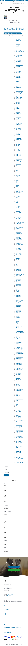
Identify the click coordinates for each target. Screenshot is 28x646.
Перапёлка (17, 88)
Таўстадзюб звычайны (19, 435)
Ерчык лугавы (18, 333)
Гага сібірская (18, 72)
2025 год (18, 27)
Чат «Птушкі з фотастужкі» (8, 614)
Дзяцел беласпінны (19, 297)
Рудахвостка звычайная (20, 332)
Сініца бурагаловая (19, 381)
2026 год (15, 27)
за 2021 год (5, 526)
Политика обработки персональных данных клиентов (12, 627)
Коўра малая (18, 94)
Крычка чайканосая (19, 245)
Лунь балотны (18, 133)
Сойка (17, 400)
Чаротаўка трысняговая (19, 353)
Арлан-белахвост (18, 128)
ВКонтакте (5, 606)
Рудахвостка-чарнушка (19, 331)
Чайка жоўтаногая (19, 239)
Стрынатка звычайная (19, 437)
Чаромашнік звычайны (19, 431)
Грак (16, 405)
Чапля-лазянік (18, 108)
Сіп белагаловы (18, 129)
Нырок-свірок (18, 76)
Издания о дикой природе (8, 632)
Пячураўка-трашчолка (19, 365)
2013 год (18, 29)
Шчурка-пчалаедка (19, 285)
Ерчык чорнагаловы (19, 334)
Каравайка (17, 120)
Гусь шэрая (17, 45)
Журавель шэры (18, 169)
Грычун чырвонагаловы (19, 399)
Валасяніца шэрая (18, 373)
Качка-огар (17, 52)
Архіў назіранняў (6, 508)
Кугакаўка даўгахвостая (20, 274)
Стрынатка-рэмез (18, 451)
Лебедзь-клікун (18, 40)
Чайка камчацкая (18, 242)
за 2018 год (5, 496)
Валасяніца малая (18, 374)
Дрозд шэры (18, 343)
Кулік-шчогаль (18, 208)
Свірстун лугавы (18, 312)
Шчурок (17, 433)
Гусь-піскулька (18, 44)
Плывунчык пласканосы (20, 222)
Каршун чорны (18, 125)
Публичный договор (7, 628)
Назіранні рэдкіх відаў (6, 507)
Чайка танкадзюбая (19, 233)
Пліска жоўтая (18, 316)
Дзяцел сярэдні (18, 296)
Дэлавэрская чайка (19, 459)
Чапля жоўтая (18, 112)
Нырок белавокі (18, 67)
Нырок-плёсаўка (18, 70)
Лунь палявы (18, 134)
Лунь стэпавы (18, 135)
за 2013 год (5, 502)
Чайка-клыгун (18, 237)
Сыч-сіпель (17, 271)
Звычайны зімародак (19, 284)
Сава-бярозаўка (18, 270)
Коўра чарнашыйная (19, 99)
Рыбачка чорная (18, 253)
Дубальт (17, 201)
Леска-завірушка (18, 359)
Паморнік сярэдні (18, 223)
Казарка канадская (19, 47)
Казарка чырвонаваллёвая (20, 51)
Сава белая (17, 268)
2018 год (22, 28)
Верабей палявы (18, 412)
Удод (16, 287)
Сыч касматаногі (18, 279)
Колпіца (17, 122)
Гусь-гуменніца (18, 41)
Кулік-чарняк (18, 213)
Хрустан (17, 181)
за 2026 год (5, 486)
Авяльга (17, 394)
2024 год (22, 27)
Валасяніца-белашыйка (19, 375)
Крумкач (17, 407)
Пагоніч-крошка (18, 164)
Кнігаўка (17, 186)
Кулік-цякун (17, 214)
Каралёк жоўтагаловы (19, 370)
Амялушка (17, 321)
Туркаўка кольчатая (19, 260)
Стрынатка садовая (19, 438)
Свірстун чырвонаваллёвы (20, 313)
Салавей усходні (18, 328)
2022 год (8, 28)
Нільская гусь (18, 454)
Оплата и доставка (7, 630)
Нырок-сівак (18, 66)
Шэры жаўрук (18, 453)
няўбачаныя (5, 537)
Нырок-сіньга (18, 75)
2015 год (11, 29)
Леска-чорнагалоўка (19, 363)
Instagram (5, 608)
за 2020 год (5, 527)
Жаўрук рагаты (18, 305)
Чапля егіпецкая (18, 113)
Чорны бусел (18, 118)
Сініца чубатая (18, 384)
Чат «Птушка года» (7, 616)
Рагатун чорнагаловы (19, 227)
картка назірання (6, 551)
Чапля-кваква (18, 109)
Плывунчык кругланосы (19, 219)
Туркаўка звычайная (19, 261)
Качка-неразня (18, 57)
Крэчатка (17, 185)
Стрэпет (17, 170)
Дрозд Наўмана (18, 338)
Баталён (17, 197)
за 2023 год (5, 490)
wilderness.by (6, 587)
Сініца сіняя (17, 386)
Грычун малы (18, 395)
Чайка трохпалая (18, 243)
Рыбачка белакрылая (19, 254)
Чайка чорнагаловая (19, 229)
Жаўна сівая (17, 290)
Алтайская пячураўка (19, 462)
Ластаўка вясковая (19, 307)
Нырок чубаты (18, 68)
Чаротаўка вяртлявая (19, 348)
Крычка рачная (18, 248)
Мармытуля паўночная (19, 357)
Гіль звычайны (18, 432)
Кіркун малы (18, 190)
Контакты (5, 625)
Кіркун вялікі (18, 195)
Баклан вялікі (18, 102)
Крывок (17, 172)
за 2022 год (5, 491)
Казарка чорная (18, 50)
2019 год (18, 28)
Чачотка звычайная (19, 425)
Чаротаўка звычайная (19, 349)
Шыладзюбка (18, 175)
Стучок (17, 198)
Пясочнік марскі (18, 193)
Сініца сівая (17, 380)
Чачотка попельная (19, 426)
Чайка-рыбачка (18, 232)
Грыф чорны (18, 130)
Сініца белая (18, 388)
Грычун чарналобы (19, 396)
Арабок (17, 82)
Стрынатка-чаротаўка (19, 442)
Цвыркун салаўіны (19, 347)
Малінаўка (17, 327)
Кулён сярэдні (18, 206)
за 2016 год (5, 532)
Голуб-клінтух (18, 258)
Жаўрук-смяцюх (18, 301)
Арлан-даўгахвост (19, 456)
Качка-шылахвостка (19, 61)
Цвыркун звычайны (19, 344)
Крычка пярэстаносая (19, 244)
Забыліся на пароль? (14, 480)
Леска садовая (18, 362)
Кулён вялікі (17, 207)
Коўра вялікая (18, 96)
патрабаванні (5, 552)
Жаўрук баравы (18, 302)
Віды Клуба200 (5, 514)
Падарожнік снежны (19, 436)
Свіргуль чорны (18, 281)
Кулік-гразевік (18, 196)
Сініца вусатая (18, 378)
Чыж (16, 421)
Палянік (17, 176)
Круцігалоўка (18, 289)
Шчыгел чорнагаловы (19, 420)
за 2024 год (5, 522)
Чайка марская (18, 240)
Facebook (5, 605)
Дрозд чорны (18, 337)
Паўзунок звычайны (19, 390)
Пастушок (17, 160)
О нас (4, 624)
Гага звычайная (18, 71)
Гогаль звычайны (18, 77)
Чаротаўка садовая (19, 352)
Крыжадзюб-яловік (19, 427)
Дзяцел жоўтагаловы (19, 300)
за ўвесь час (5, 485)
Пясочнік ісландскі (19, 187)
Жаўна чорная (18, 292)
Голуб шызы (18, 255)
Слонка (17, 202)
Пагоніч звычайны (19, 161)
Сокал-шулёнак (18, 154)
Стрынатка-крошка (19, 446)
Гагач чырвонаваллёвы (19, 91)
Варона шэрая (18, 406)
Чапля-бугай (18, 107)
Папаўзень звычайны (19, 389)
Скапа (17, 151)
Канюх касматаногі (19, 143)
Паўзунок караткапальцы (20, 391)
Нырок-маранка (18, 73)
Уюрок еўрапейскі (18, 417)
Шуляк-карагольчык (19, 139)
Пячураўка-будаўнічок (19, 368)
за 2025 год (5, 521)
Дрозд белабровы (18, 342)
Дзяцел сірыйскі (18, 295)
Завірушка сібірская (19, 326)
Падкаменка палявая (19, 336)
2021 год (12, 28)
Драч (16, 165)
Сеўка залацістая (18, 182)
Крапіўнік (17, 323)
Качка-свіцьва (18, 56)
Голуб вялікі (17, 259)
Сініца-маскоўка (18, 383)
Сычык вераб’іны (18, 269)
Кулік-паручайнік (18, 212)
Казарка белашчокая (19, 49)
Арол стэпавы (18, 146)
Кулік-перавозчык (18, 216)
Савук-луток (18, 78)
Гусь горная (17, 46)
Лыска (17, 167)
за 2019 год (5, 495)
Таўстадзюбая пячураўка (20, 458)
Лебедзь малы (18, 39)
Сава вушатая (18, 276)
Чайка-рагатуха (18, 238)
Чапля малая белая (19, 114)
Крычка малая (18, 250)
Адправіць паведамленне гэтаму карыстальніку (12, 33)
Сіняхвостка (18, 457)
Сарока (17, 401)
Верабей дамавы (18, 411)
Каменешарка (18, 218)
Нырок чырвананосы (19, 65)
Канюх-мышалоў (18, 140)
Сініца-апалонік (18, 379)
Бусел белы (17, 119)
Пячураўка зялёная (19, 364)
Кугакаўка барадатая (19, 275)
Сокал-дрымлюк (18, 155)
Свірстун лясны (18, 311)
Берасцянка (17, 415)
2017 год (5, 29)
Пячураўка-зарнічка (19, 369)
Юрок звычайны (18, 416)
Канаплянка (17, 422)
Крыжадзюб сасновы (19, 430)
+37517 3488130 (9, 595)
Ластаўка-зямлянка (19, 306)
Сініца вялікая (18, 385)
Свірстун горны (18, 315)
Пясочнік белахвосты (19, 191)
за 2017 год (5, 531)
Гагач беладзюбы (18, 93)
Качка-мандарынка (19, 55)
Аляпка (17, 322)
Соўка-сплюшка (18, 266)
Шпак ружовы (18, 410)
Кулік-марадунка (18, 217)
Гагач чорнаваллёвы (19, 92)
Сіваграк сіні (18, 286)
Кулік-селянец (18, 211)
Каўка (17, 404)
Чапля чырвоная (18, 117)
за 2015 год (5, 500)
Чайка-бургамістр (18, 228)
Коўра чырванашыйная (19, 98)
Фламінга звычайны (19, 123)
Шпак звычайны (18, 409)
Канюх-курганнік (18, 141)
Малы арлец (18, 144)
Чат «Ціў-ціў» (6, 613)
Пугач (17, 265)
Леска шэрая (18, 360)
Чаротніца (17, 166)
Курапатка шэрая (18, 87)
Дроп (16, 171)
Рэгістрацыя (14, 478)
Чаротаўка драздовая (19, 354)
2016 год (8, 29)
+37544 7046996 (10, 594)
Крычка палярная (18, 249)
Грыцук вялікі (18, 203)
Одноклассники (6, 609)
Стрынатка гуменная (19, 443)
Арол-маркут (18, 149)
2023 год (5, 28)
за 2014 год (5, 501)
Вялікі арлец (18, 145)
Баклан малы (18, 103)
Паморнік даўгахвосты (19, 224)
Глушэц (17, 86)
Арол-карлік (18, 150)
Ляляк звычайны (18, 280)
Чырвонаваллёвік (18, 192)
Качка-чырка (18, 62)
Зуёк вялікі (17, 180)
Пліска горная (18, 317)
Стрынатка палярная (19, 441)
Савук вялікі (17, 81)
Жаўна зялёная (18, 291)
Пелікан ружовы (18, 104)
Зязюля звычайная (19, 263)
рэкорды (5, 544)
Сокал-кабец (18, 156)
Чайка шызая (18, 234)
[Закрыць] (26, 1)
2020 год (15, 28)
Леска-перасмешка (19, 358)
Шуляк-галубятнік (18, 138)
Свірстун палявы (18, 310)
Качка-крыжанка (18, 60)
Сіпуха (17, 264)
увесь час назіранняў (9, 27)
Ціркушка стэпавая (19, 177)
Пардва (17, 83)
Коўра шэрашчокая (19, 97)
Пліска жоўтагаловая (19, 318)
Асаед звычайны (18, 124)
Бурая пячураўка (18, 452)
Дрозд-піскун (18, 339)
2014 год (15, 29)
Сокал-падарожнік (19, 159)
